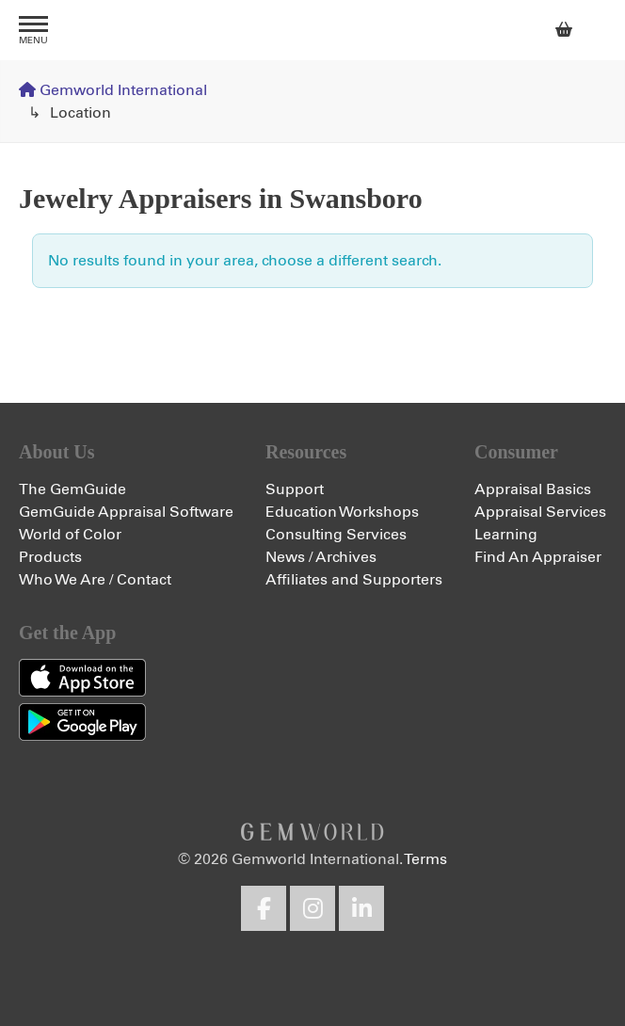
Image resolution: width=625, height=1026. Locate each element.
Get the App (67, 632)
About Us (57, 451)
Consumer (516, 451)
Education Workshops (342, 512)
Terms (425, 859)
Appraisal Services (540, 512)
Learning (505, 534)
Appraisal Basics (532, 489)
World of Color (70, 534)
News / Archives (321, 557)
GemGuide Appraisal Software (126, 512)
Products (50, 557)
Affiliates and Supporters (353, 579)
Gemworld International (312, 30)
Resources (305, 451)
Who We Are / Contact (95, 579)
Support (294, 489)
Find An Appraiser (537, 557)
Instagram (312, 908)
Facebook (263, 908)
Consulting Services (336, 534)
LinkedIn (361, 908)
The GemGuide (72, 489)
